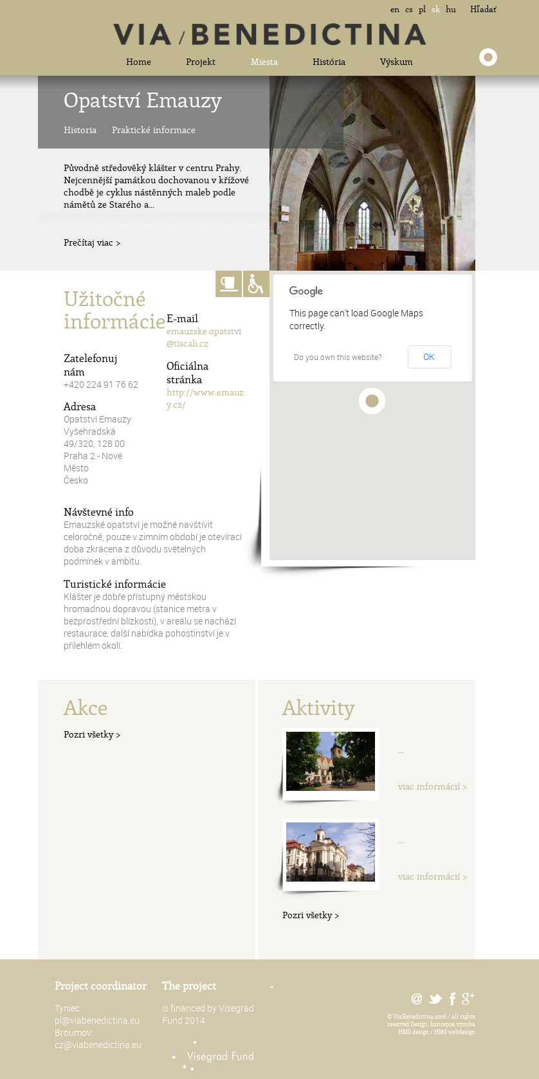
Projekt (200, 61)
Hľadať (483, 9)
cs (409, 9)
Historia (80, 129)
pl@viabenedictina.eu (97, 1020)
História (329, 61)
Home (138, 61)
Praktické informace (154, 129)
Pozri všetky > (92, 734)
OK (429, 356)
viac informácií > (433, 786)
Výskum (396, 61)
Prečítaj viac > (92, 242)
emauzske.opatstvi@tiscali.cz (204, 337)
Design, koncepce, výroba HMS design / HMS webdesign (436, 1027)
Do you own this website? (337, 357)
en (394, 9)
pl (422, 9)
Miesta (264, 61)
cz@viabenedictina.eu (98, 1044)
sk (436, 9)
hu (451, 9)
